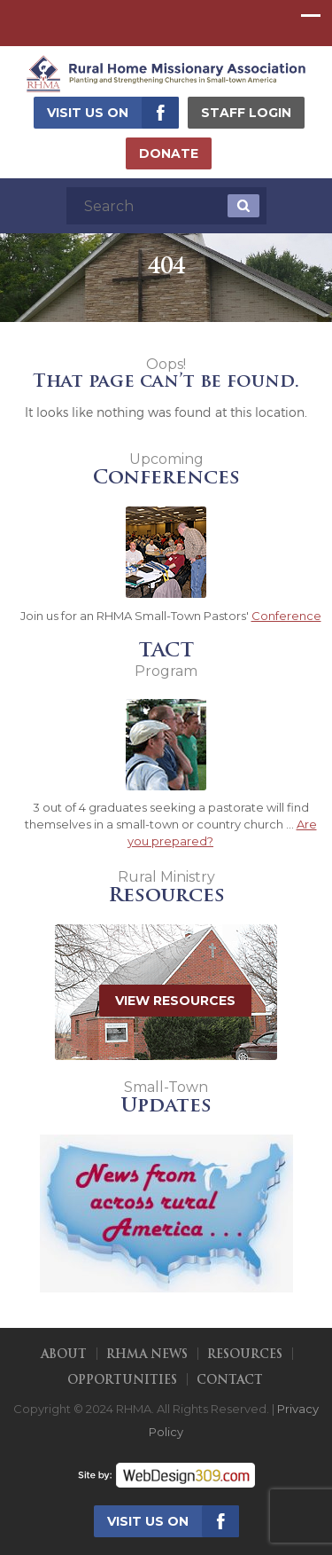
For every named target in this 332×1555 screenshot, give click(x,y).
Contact (230, 1380)
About (64, 1355)
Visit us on (87, 113)
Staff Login (246, 113)
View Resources (175, 1001)
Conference (286, 616)
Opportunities (122, 1380)
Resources (244, 1355)
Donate (168, 153)
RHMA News (147, 1355)
